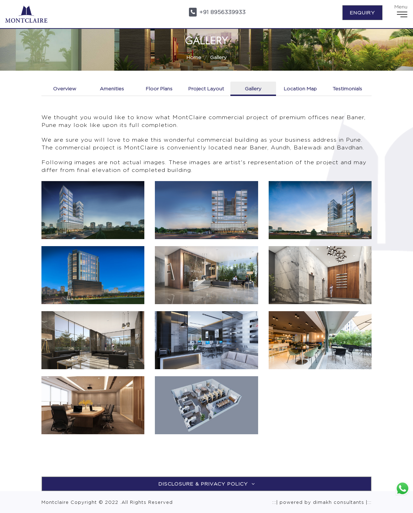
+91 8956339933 (222, 12)
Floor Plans (159, 88)
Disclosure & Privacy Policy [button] (206, 483)
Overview (64, 88)
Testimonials (347, 88)
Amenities (112, 88)
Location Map (300, 88)
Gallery (218, 57)
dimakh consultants (338, 502)
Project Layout (206, 88)
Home (193, 57)
